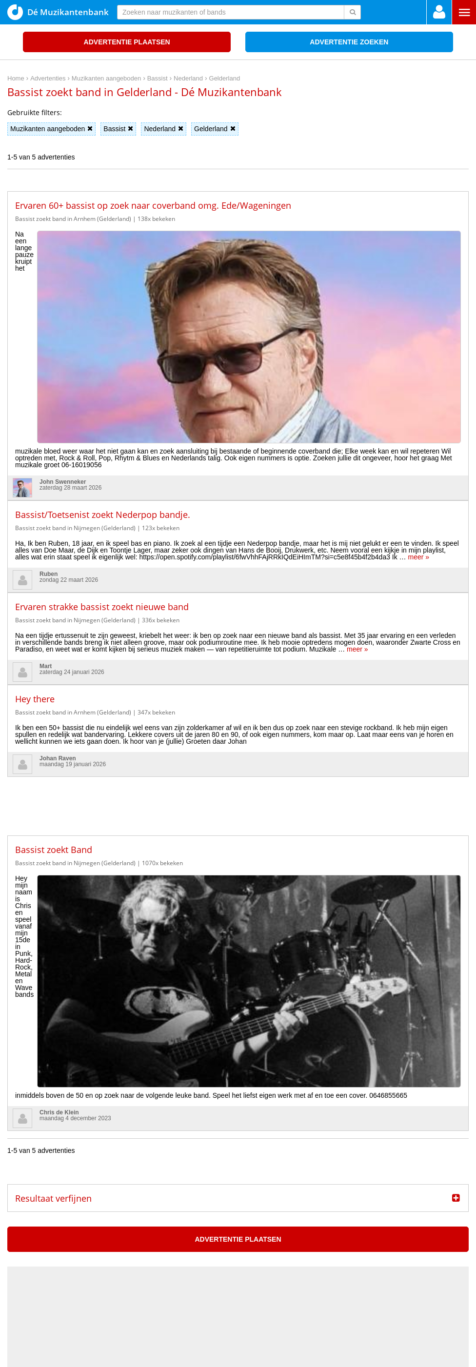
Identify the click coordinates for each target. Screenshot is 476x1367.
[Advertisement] (238, 640)
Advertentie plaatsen (127, 42)
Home (399, 1253)
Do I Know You (275, 1356)
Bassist (118, 129)
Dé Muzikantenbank (58, 12)
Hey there (35, 540)
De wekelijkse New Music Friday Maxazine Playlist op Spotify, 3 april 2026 (127, 1160)
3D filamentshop (324, 1356)
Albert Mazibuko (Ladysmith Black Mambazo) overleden (99, 1145)
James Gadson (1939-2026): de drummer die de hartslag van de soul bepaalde (134, 1175)
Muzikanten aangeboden (51, 129)
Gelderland (215, 129)
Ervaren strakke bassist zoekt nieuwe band (102, 448)
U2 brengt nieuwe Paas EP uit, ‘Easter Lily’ (80, 1190)
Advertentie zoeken (349, 42)
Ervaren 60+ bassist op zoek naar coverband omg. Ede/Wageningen (153, 205)
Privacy (423, 1253)
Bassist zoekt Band (53, 690)
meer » (419, 398)
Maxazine (117, 1123)
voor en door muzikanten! (268, 1343)
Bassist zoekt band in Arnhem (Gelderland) (73, 219)
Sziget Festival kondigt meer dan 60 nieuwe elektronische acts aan (116, 1205)
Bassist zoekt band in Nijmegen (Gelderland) (75, 369)
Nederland (163, 129)
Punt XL (238, 1356)
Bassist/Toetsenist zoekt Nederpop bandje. (102, 355)
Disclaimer (454, 1253)
